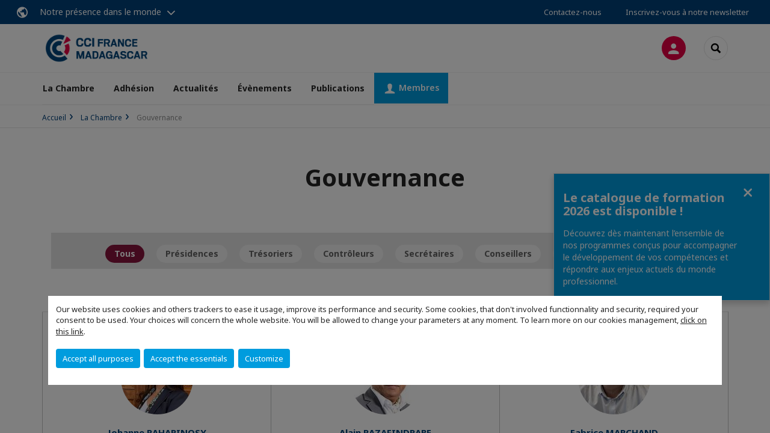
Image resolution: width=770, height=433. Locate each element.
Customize (264, 358)
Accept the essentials (188, 358)
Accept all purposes (98, 358)
